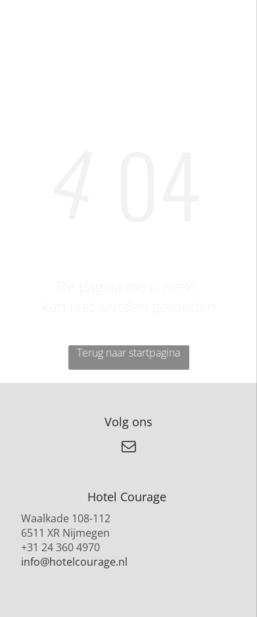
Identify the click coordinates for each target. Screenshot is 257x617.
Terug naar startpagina (128, 352)
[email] (128, 448)
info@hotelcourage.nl (74, 562)
